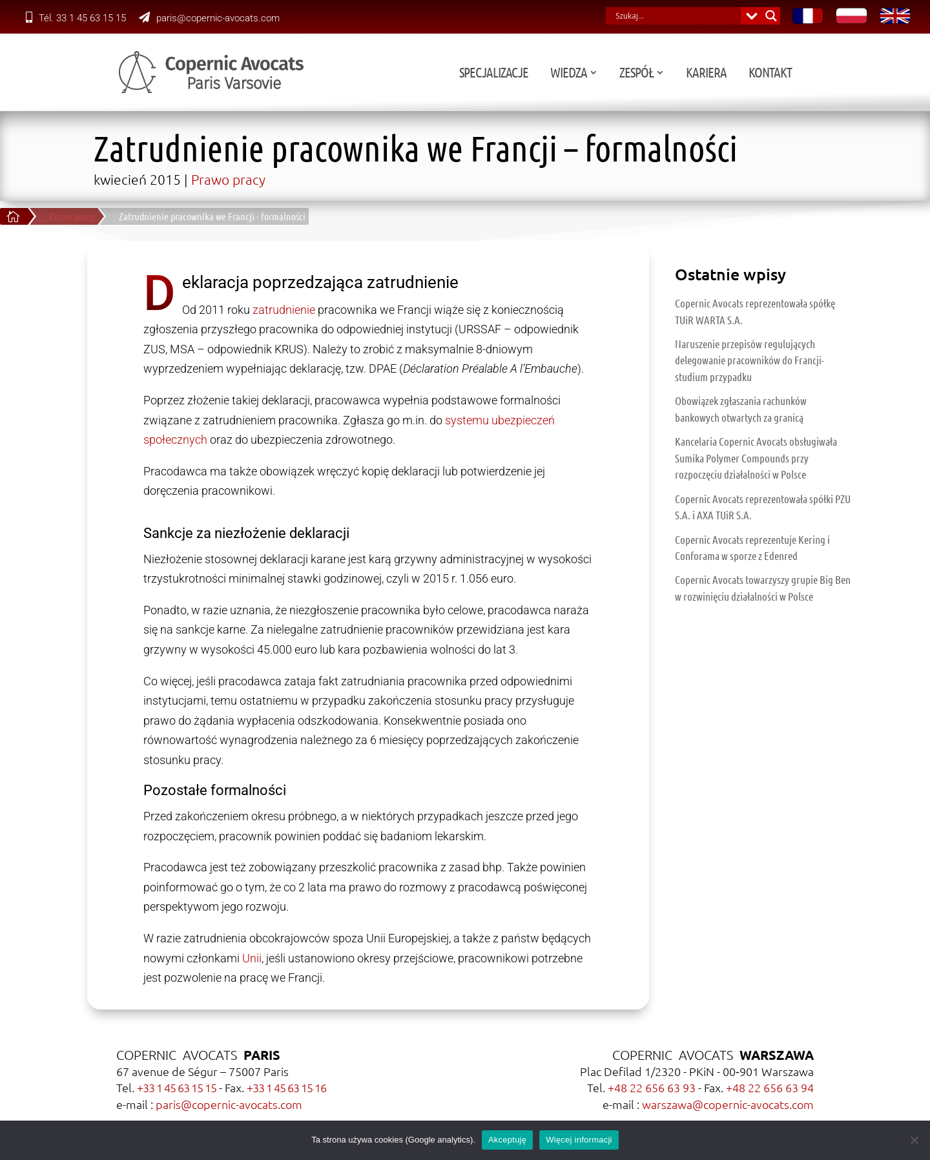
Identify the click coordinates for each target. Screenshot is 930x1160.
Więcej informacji (579, 1139)
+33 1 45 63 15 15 (176, 1087)
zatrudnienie (284, 309)
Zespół (732, 74)
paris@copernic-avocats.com (209, 18)
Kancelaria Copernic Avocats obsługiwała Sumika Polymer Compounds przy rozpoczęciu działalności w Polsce (756, 458)
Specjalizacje (589, 74)
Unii (252, 958)
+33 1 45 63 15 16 (286, 1087)
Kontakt (865, 74)
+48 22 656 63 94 (770, 1087)
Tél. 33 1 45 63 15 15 (76, 18)
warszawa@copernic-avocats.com (728, 1104)
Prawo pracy (228, 179)
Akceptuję (507, 1139)
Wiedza (664, 74)
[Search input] (676, 16)
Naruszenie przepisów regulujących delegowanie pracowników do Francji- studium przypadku (749, 360)
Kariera (801, 74)
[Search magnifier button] (771, 16)
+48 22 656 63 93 (652, 1087)
